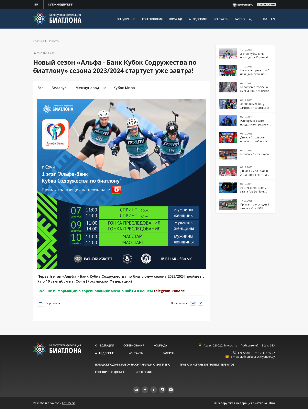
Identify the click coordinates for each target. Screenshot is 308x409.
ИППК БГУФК (144, 372)
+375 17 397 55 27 (263, 353)
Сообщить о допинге (110, 372)
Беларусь (60, 88)
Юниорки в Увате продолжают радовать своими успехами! (255, 124)
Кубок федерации (60, 4)
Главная (38, 41)
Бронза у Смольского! (255, 154)
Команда (175, 19)
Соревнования (152, 19)
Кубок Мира (124, 88)
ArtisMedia (68, 403)
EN (273, 19)
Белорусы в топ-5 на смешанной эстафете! (255, 89)
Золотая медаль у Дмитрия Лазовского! (254, 105)
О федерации (126, 19)
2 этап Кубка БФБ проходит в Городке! (254, 55)
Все (40, 88)
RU (265, 19)
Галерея (240, 19)
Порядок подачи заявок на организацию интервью (132, 364)
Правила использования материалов (207, 364)
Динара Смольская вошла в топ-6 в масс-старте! (255, 141)
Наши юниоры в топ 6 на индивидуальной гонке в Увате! (254, 74)
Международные (90, 88)
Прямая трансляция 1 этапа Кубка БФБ (254, 206)
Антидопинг (198, 19)
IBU (36, 4)
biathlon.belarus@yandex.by (257, 356)
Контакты (221, 19)
